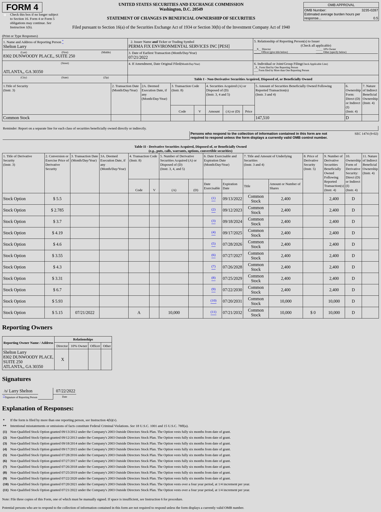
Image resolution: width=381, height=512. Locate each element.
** (4, 396)
